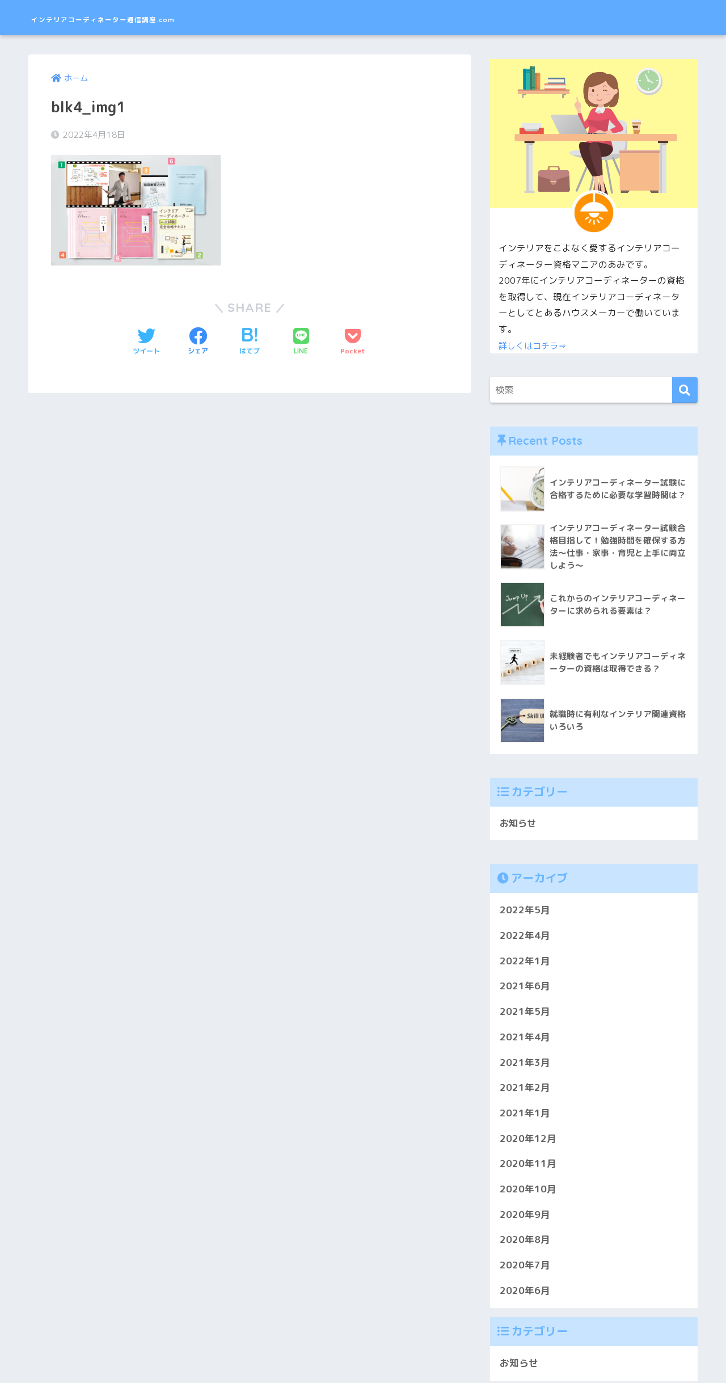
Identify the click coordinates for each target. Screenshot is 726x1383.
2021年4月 (525, 1038)
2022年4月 (525, 936)
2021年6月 (525, 987)
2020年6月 (525, 1291)
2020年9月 (525, 1215)
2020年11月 (528, 1165)
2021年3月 (525, 1063)
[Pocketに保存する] (352, 342)
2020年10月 (528, 1190)
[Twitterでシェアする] (146, 342)
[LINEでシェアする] (301, 342)
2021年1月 (525, 1114)
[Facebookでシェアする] (198, 342)
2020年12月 (528, 1139)
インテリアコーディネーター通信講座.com (163, 17)
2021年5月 (525, 1013)
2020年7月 (525, 1267)
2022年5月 (525, 911)
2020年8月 (525, 1241)
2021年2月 (525, 1089)
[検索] (685, 390)
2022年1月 (525, 962)
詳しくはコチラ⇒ (535, 345)
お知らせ (519, 824)
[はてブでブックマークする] (249, 342)
